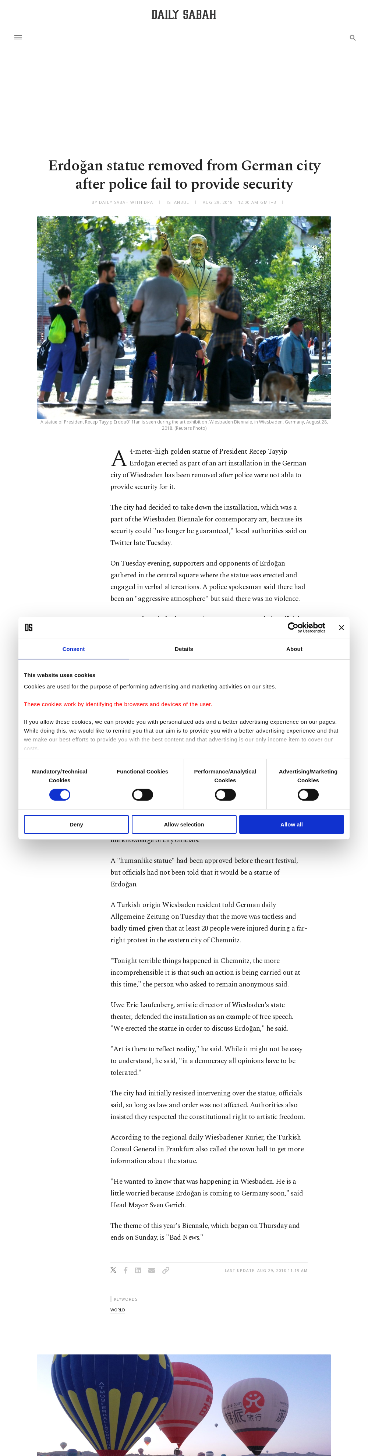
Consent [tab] (74, 648)
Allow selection (184, 824)
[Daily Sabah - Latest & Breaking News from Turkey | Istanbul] (184, 14)
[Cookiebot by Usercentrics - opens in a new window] (293, 627)
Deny (76, 824)
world (117, 1309)
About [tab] (294, 648)
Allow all (291, 824)
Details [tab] (184, 648)
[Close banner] (341, 627)
